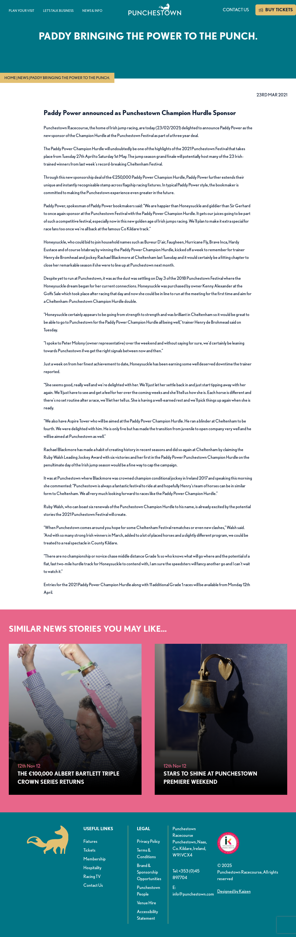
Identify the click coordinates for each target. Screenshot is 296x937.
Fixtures (90, 841)
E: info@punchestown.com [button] (193, 891)
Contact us (236, 9)
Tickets (89, 850)
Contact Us (93, 885)
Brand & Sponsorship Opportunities (149, 872)
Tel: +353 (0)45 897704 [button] (186, 874)
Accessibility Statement (147, 915)
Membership (94, 859)
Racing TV (92, 876)
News (23, 77)
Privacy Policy (148, 841)
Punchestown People (148, 891)
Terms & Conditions (146, 853)
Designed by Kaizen (234, 891)
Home (10, 77)
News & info (92, 11)
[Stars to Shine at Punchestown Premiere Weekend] (221, 719)
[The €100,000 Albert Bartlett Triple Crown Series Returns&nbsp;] (75, 719)
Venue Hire (146, 902)
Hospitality (92, 867)
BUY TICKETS (276, 10)
